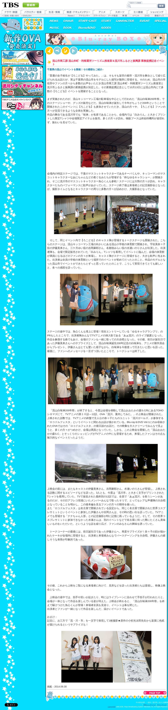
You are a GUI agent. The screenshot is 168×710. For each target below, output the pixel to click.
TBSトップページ (149, 705)
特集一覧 (159, 20)
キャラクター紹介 (123, 20)
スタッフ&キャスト (85, 20)
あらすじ (104, 20)
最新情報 (52, 20)
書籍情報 (66, 27)
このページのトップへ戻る (154, 693)
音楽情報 (52, 27)
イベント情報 (142, 20)
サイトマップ (161, 705)
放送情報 (66, 20)
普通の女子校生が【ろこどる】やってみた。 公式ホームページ (22, 24)
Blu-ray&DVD (85, 27)
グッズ (104, 27)
